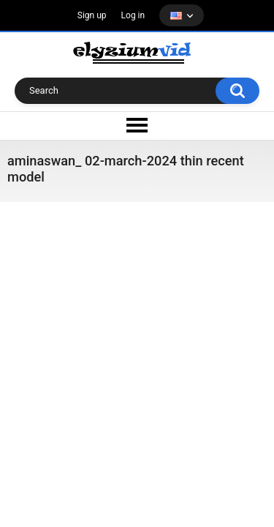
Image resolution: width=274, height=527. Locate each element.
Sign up (92, 15)
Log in (133, 15)
